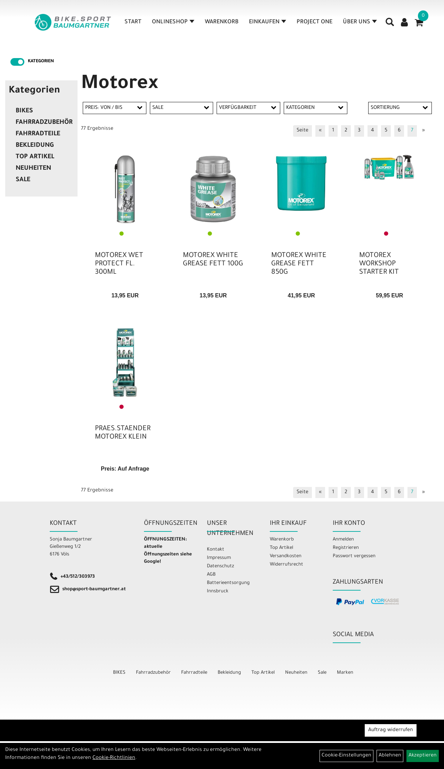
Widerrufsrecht (286, 564)
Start (133, 22)
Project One (314, 22)
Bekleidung (35, 145)
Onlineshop (173, 22)
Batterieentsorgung (228, 583)
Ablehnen (390, 756)
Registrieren (346, 548)
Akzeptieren (423, 756)
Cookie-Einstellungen (346, 756)
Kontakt (215, 549)
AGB (211, 574)
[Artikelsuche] (390, 25)
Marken (345, 672)
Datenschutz (220, 566)
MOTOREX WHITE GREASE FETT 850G (298, 264)
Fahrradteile (38, 134)
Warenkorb (222, 22)
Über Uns (360, 22)
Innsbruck (217, 591)
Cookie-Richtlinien (113, 758)
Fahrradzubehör (44, 122)
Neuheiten (33, 168)
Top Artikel (35, 157)
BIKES (24, 111)
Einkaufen (267, 22)
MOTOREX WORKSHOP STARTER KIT (379, 264)
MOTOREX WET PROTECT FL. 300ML (119, 264)
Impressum (219, 558)
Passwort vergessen (354, 556)
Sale (23, 180)
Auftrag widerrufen (390, 730)
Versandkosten (285, 556)
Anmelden (343, 539)
